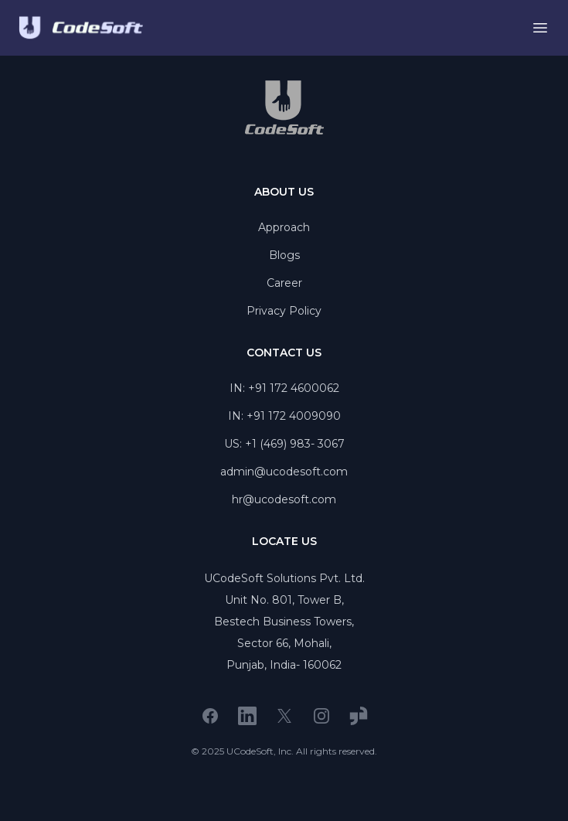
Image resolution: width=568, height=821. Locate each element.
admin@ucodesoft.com (284, 472)
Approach (284, 227)
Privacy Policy (284, 311)
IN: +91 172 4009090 (284, 416)
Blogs (284, 255)
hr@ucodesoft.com (284, 499)
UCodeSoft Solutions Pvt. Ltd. (284, 578)
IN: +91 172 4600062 (284, 388)
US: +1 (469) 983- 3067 (284, 444)
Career (284, 283)
